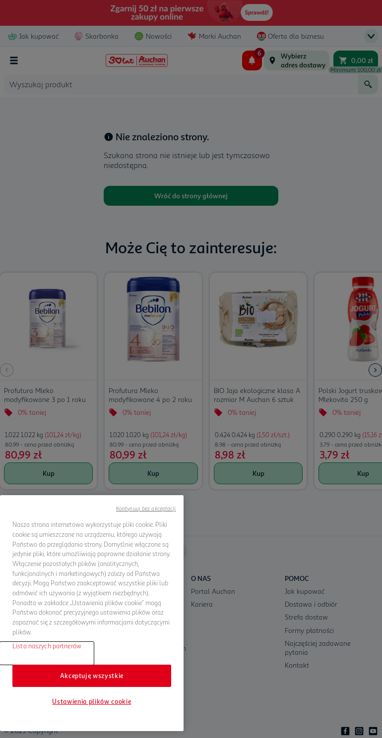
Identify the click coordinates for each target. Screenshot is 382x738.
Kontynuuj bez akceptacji (146, 508)
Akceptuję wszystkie (92, 676)
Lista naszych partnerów (46, 646)
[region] (92, 613)
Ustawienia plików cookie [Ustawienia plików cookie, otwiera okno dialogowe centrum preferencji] (91, 701)
